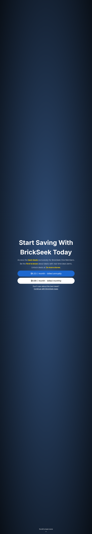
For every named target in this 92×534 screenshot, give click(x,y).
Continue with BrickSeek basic (46, 289)
